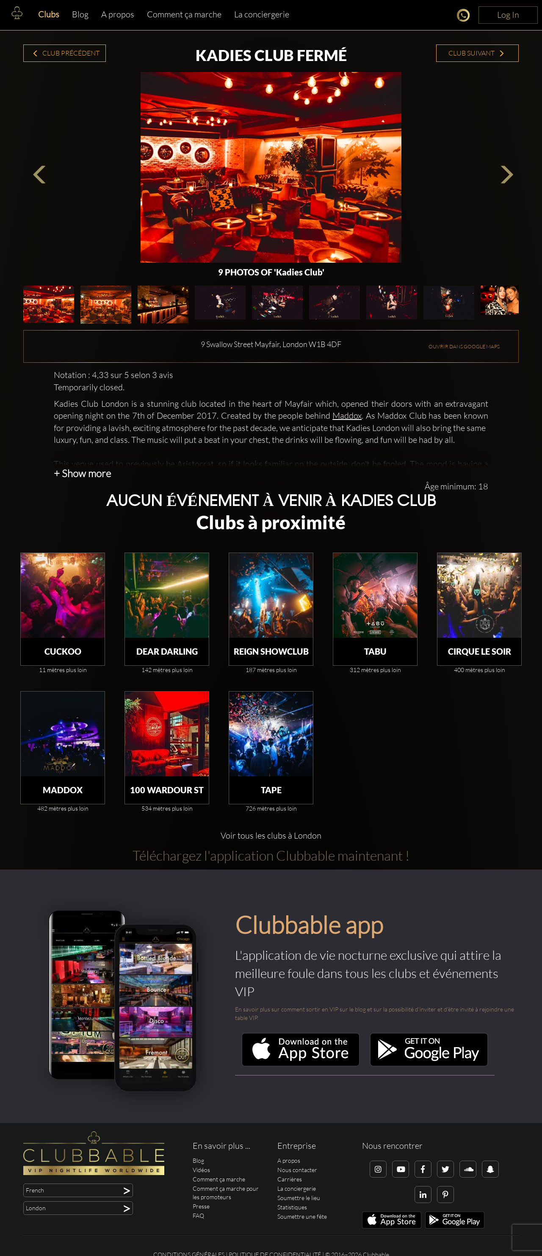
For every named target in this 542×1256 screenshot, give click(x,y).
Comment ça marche (184, 14)
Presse (201, 1206)
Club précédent (66, 53)
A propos (117, 14)
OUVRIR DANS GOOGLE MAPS (464, 346)
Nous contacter (297, 1169)
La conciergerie (261, 14)
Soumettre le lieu (298, 1197)
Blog (80, 14)
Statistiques (292, 1207)
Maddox (347, 415)
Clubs (48, 14)
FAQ (198, 1215)
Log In (508, 14)
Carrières (289, 1179)
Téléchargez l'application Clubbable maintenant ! (271, 855)
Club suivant (476, 53)
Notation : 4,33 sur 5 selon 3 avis (113, 375)
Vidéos (201, 1169)
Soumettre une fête (302, 1216)
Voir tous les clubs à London (271, 835)
